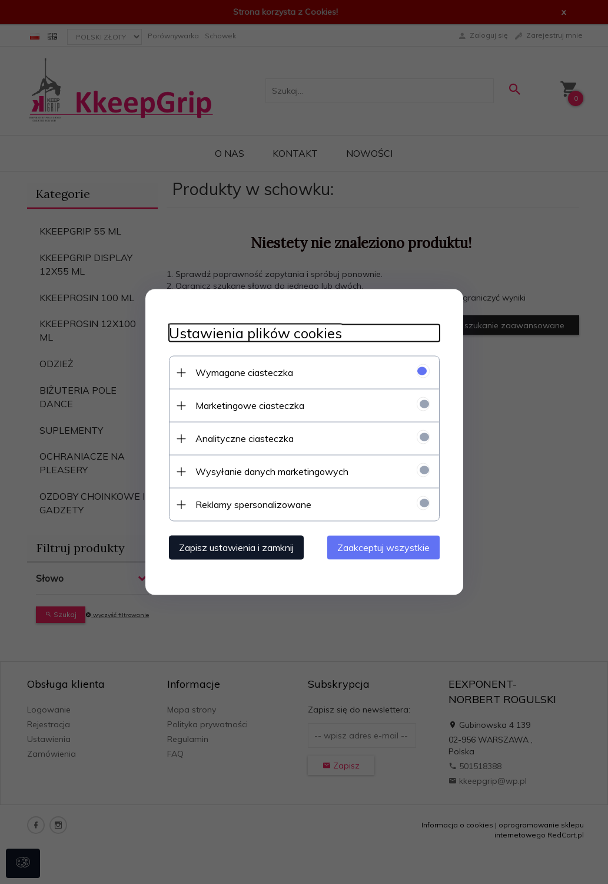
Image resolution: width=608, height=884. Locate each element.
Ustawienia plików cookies (255, 333)
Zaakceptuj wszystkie (383, 547)
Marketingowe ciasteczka (249, 405)
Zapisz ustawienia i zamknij (236, 547)
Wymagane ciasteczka (244, 372)
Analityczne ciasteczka (244, 438)
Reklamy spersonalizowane (253, 504)
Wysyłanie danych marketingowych (271, 471)
